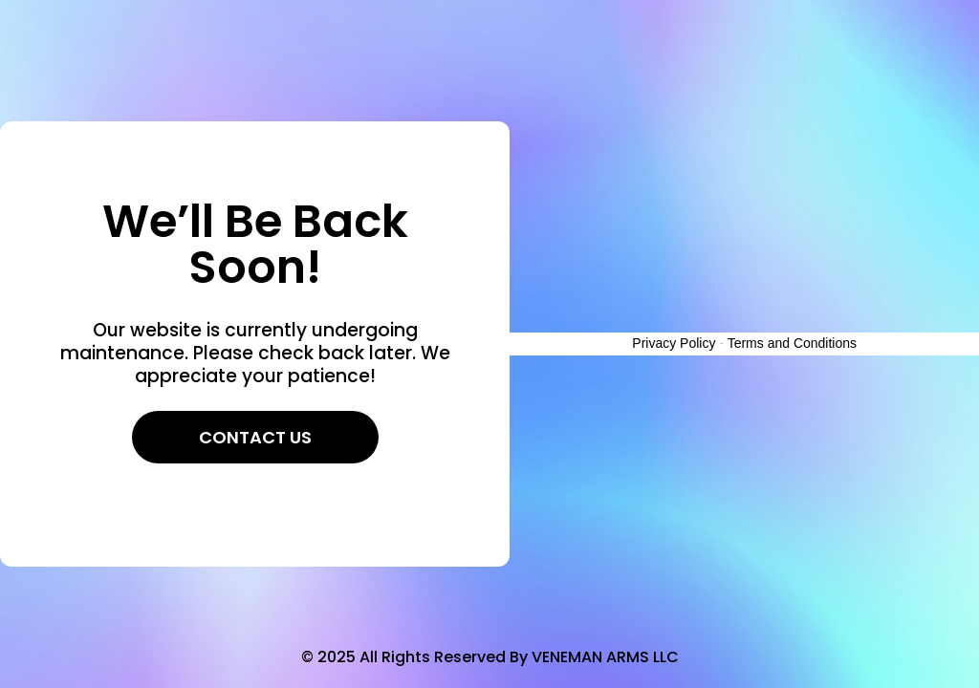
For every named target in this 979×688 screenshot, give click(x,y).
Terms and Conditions (792, 343)
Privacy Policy (673, 343)
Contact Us (255, 437)
